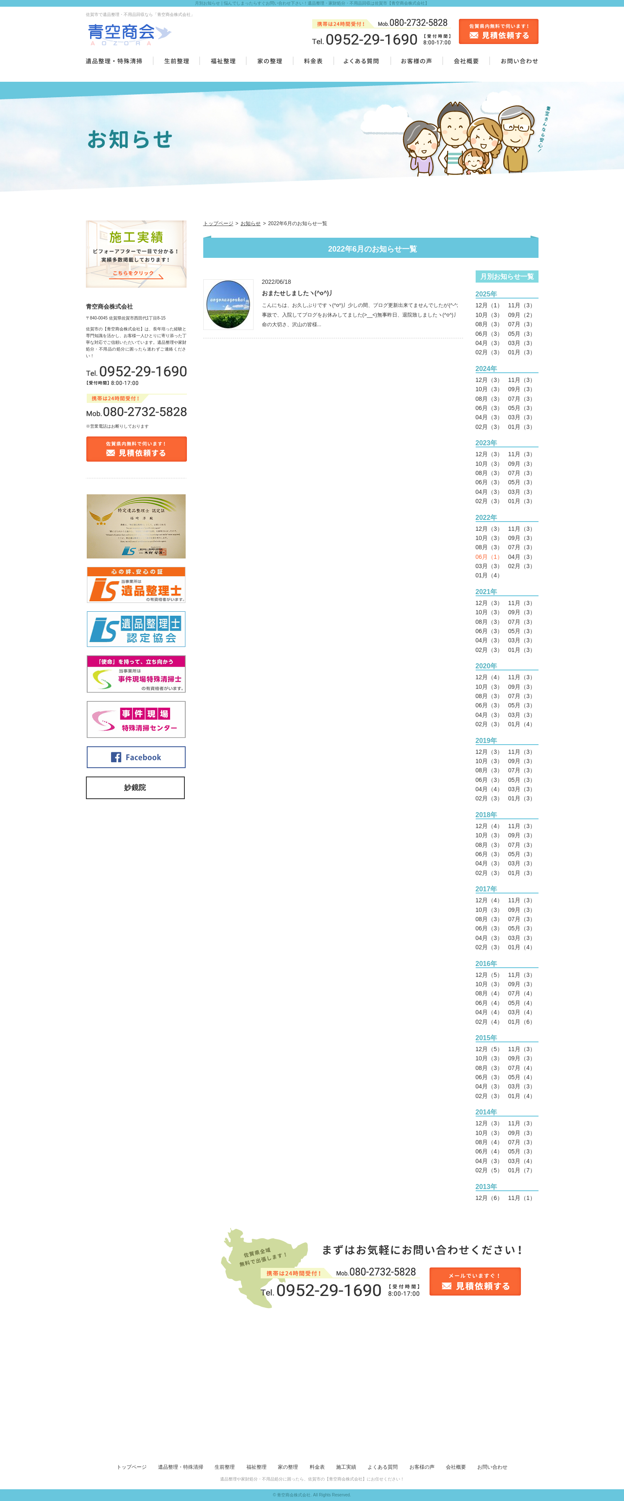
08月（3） (489, 324)
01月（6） (522, 1021)
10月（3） (489, 315)
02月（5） (489, 1170)
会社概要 (456, 1467)
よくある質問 (383, 1467)
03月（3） (522, 343)
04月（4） (489, 789)
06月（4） (489, 1003)
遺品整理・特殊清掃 (180, 1467)
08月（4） (489, 993)
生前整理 (225, 1467)
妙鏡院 (135, 788)
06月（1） (489, 556)
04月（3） (489, 343)
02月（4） (489, 1021)
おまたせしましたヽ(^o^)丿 (298, 293)
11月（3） (522, 305)
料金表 (317, 1467)
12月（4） (489, 677)
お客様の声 (422, 1467)
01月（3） (522, 352)
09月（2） (522, 315)
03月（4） (522, 1012)
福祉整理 (256, 1467)
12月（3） (489, 380)
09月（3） (522, 389)
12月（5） (489, 974)
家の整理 (288, 1467)
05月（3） (522, 333)
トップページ (218, 223)
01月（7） (522, 1170)
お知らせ (251, 223)
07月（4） (522, 993)
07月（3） (522, 324)
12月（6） (489, 1198)
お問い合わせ (492, 1467)
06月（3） (489, 333)
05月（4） (522, 1003)
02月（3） (489, 352)
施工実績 (346, 1467)
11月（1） (522, 1198)
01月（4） (489, 575)
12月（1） (489, 305)
